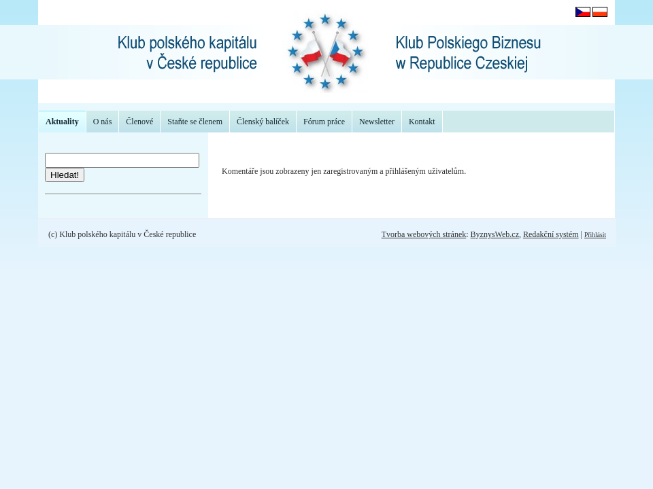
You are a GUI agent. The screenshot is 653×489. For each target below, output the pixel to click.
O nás (102, 121)
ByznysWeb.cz (495, 234)
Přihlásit (595, 234)
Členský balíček (263, 121)
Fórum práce (324, 121)
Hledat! (64, 175)
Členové (139, 121)
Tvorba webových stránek (424, 234)
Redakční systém (551, 234)
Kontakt (422, 121)
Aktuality (62, 121)
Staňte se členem (194, 121)
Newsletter (377, 121)
